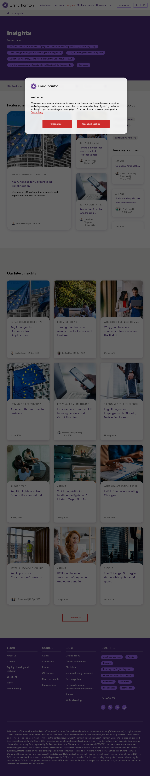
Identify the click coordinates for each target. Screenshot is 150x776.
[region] (76, 106)
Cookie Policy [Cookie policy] (37, 112)
